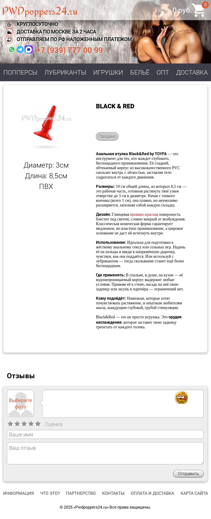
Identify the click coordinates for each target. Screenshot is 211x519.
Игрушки (108, 72)
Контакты (113, 493)
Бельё (139, 72)
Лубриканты (65, 72)
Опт (163, 72)
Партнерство (81, 493)
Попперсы (20, 72)
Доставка (192, 72)
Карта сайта (194, 493)
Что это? (50, 493)
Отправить (188, 473)
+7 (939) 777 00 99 (69, 50)
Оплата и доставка (152, 493)
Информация (18, 493)
